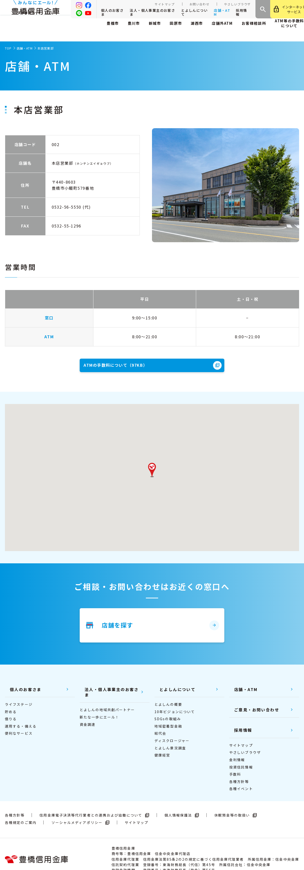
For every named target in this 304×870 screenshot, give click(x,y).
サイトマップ (165, 4)
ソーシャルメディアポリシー (80, 801)
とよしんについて (194, 12)
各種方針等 (15, 794)
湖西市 (197, 29)
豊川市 (134, 29)
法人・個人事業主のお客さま (152, 12)
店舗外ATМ (222, 29)
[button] (152, 471)
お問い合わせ (200, 4)
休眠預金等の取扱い (235, 794)
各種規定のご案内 (21, 801)
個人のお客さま (112, 12)
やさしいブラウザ (237, 4)
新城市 (155, 29)
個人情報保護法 (182, 794)
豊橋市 (113, 29)
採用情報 (241, 12)
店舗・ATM (222, 12)
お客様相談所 (254, 29)
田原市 (176, 29)
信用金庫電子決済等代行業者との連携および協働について (94, 794)
